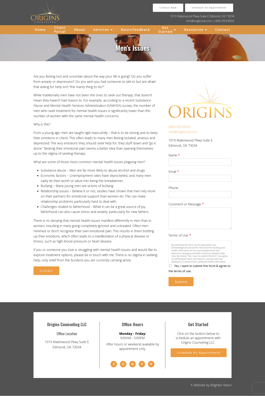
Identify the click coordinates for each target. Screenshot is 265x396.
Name (174, 155)
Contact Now (168, 7)
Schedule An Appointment (209, 7)
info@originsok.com (199, 21)
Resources (193, 29)
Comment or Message (186, 204)
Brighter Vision (221, 385)
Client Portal (60, 29)
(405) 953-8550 (224, 21)
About (79, 29)
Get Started (165, 29)
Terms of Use (180, 235)
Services (101, 29)
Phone (173, 188)
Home (40, 29)
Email (174, 171)
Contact (222, 29)
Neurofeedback (135, 29)
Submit (181, 282)
